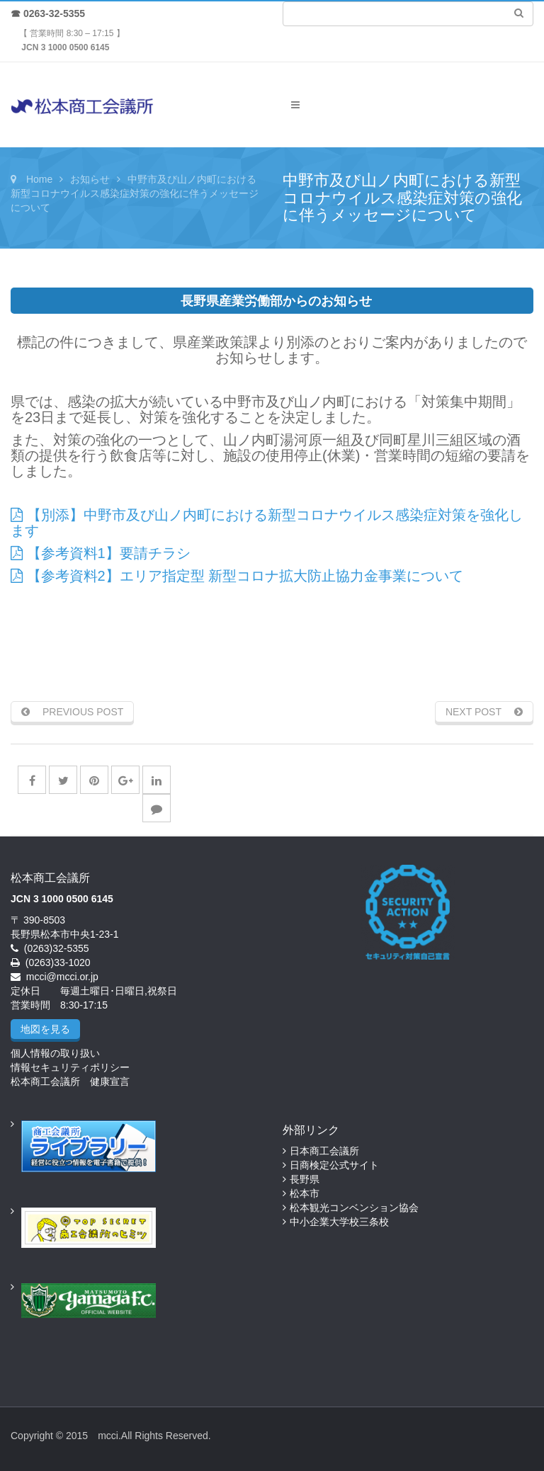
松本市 (304, 1193)
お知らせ (90, 179)
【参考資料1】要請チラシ (101, 553)
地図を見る (45, 1029)
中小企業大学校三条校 (339, 1221)
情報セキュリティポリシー (70, 1067)
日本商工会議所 (324, 1151)
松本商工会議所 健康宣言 (70, 1081)
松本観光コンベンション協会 (354, 1207)
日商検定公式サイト (334, 1165)
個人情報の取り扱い (55, 1053)
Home (39, 179)
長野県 (304, 1179)
